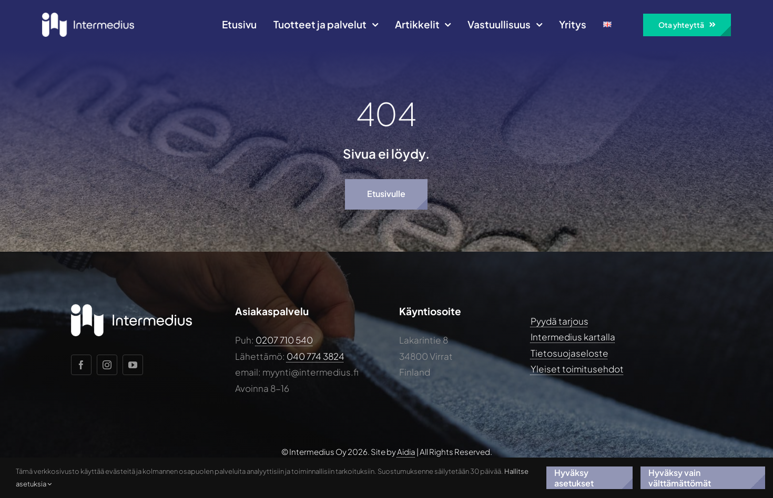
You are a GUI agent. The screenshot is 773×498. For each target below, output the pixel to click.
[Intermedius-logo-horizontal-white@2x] (88, 17)
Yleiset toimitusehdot (577, 369)
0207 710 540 (284, 340)
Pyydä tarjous (559, 321)
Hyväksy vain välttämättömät (679, 477)
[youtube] (133, 365)
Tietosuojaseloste (569, 353)
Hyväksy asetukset (574, 477)
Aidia (406, 451)
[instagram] (107, 365)
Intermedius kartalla (573, 337)
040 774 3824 (315, 356)
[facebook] (81, 365)
